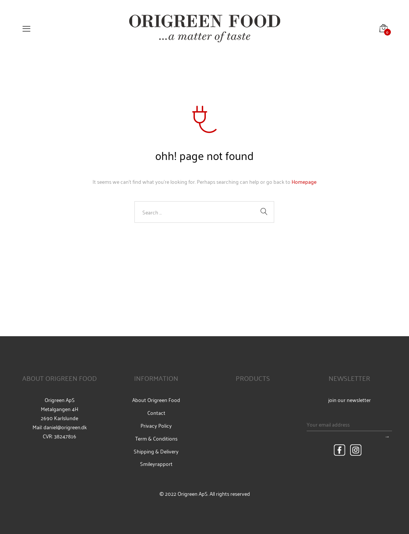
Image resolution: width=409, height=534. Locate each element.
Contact (156, 412)
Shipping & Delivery (156, 451)
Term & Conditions (156, 438)
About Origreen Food (156, 399)
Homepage (304, 181)
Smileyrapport (156, 463)
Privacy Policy (156, 425)
